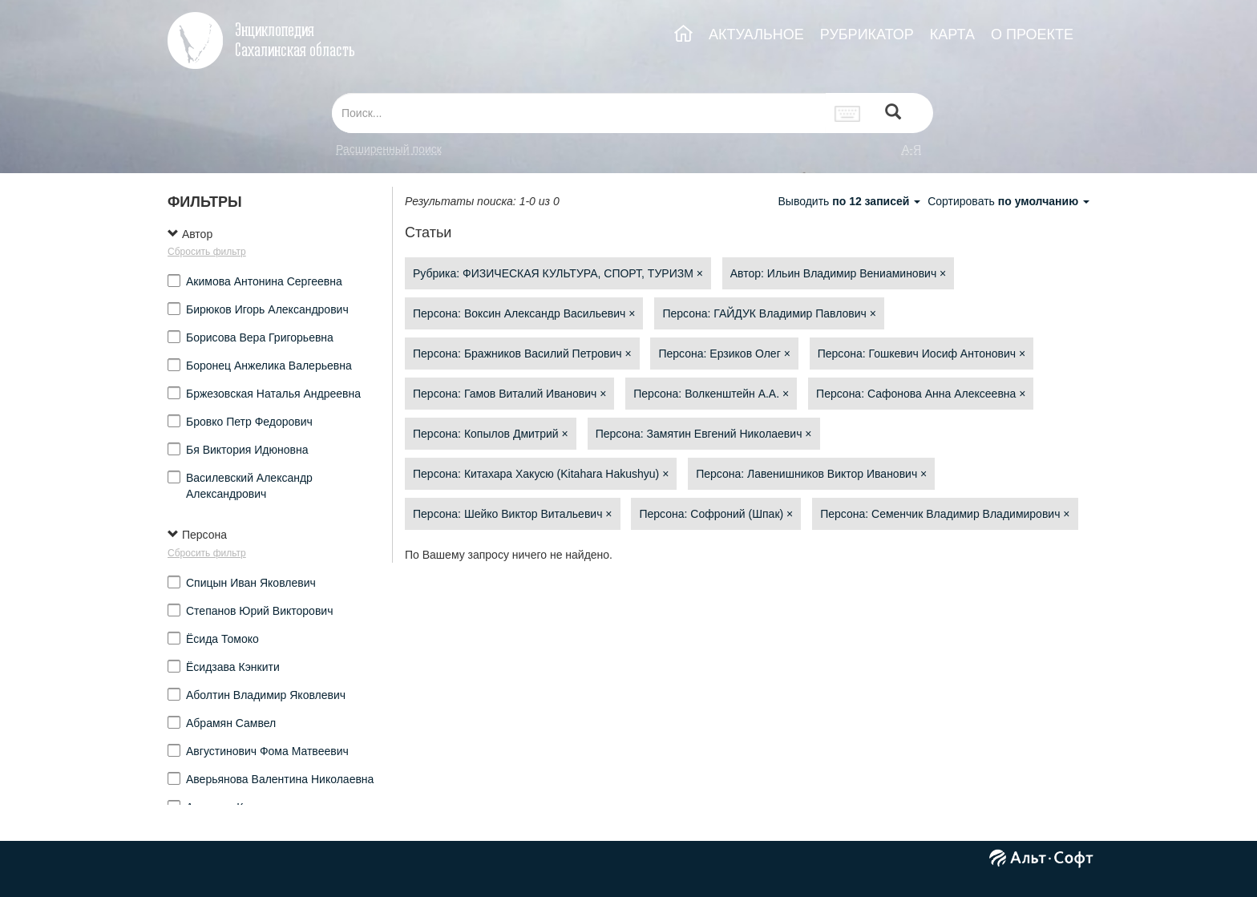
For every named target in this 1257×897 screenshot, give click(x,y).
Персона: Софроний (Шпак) (716, 513)
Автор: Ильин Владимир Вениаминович (838, 273)
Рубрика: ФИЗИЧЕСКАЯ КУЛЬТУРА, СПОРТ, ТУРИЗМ (558, 273)
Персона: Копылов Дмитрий (490, 433)
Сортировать (1008, 201)
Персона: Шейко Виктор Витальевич (512, 513)
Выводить (851, 201)
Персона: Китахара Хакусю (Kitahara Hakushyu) (541, 473)
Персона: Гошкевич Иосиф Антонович (921, 353)
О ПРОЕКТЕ (1032, 34)
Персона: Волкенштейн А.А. (711, 393)
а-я (911, 149)
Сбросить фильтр (207, 251)
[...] (579, 113)
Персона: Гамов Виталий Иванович (509, 393)
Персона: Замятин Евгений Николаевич (704, 433)
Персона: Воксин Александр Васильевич (524, 313)
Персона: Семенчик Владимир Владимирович (944, 513)
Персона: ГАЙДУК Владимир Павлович (769, 313)
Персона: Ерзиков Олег (724, 353)
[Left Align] (893, 113)
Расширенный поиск (389, 149)
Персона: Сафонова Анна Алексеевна (920, 393)
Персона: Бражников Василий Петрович (522, 353)
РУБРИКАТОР (867, 34)
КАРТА (952, 34)
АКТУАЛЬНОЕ (756, 34)
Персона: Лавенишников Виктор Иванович (811, 473)
